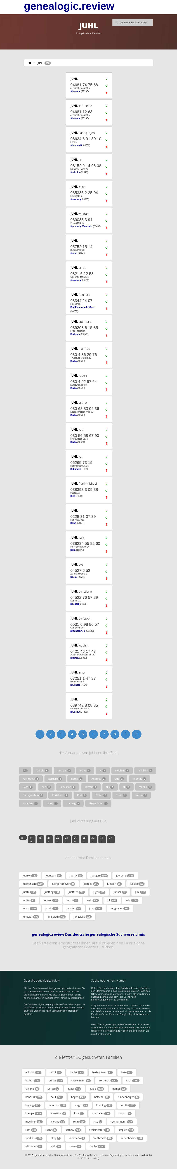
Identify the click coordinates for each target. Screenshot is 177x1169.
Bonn (73, 523)
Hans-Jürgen (98, 803)
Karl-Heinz (31, 779)
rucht (51, 1130)
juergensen (33, 884)
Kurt (81, 795)
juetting (52, 892)
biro (127, 1072)
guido (96, 1089)
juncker (74, 908)
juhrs (72, 900)
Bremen (74, 658)
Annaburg (75, 199)
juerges (91, 884)
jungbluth (57, 916)
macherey (101, 1113)
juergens (125, 875)
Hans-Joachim (33, 795)
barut (56, 1072)
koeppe (33, 1113)
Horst (52, 803)
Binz (72, 496)
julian (30, 908)
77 (110, 839)
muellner (34, 1121)
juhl (40, 63)
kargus (81, 1105)
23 (66, 839)
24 (75, 839)
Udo (119, 779)
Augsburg (75, 280)
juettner (77, 892)
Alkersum (75, 91)
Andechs (75, 172)
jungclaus (83, 916)
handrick (34, 1097)
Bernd (76, 779)
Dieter (101, 795)
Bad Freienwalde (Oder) (82, 307)
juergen (99, 875)
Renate (90, 787)
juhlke (29, 900)
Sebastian (67, 787)
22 (57, 839)
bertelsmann (102, 1072)
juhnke (51, 900)
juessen (114, 884)
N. (126, 787)
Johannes (30, 803)
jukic (93, 900)
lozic (79, 1113)
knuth (128, 1105)
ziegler (97, 1146)
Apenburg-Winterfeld (81, 226)
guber (74, 1089)
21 (49, 839)
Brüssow (75, 712)
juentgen (54, 875)
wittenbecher (132, 1138)
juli (112, 900)
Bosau (73, 577)
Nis (110, 787)
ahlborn (33, 1072)
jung (95, 908)
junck (51, 908)
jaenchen (57, 1105)
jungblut (31, 916)
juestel (137, 884)
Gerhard (55, 779)
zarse (75, 1146)
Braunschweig (77, 631)
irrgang (33, 1105)
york (56, 1146)
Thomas (140, 779)
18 (40, 839)
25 (84, 839)
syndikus (34, 1138)
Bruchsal (75, 685)
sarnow (73, 1130)
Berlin (73, 361)
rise (98, 1121)
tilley (56, 1138)
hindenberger (129, 1097)
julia (132, 900)
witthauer (33, 1146)
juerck (76, 875)
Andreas (98, 779)
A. (103, 770)
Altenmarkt (76, 145)
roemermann (122, 1121)
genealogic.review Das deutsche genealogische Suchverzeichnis (88, 934)
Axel (46, 787)
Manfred (145, 770)
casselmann (81, 1080)
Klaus (85, 770)
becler (77, 1072)
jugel (99, 892)
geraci (53, 1089)
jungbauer (120, 908)
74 (101, 839)
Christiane (60, 795)
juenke (30, 875)
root (31, 1130)
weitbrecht (103, 1138)
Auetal (73, 253)
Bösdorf (74, 604)
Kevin (121, 795)
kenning (104, 1105)
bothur (32, 1080)
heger (78, 1097)
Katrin (141, 795)
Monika (145, 787)
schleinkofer (99, 1130)
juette (29, 892)
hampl (119, 1089)
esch (133, 1080)
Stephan (122, 770)
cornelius (108, 1080)
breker (56, 1080)
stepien (126, 1130)
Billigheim (75, 469)
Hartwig (73, 803)
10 (136, 734)
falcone (32, 1089)
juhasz (120, 892)
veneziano (77, 1138)
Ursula (43, 770)
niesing (58, 1121)
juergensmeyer (63, 884)
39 (92, 839)
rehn (79, 1121)
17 (31, 839)
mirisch (125, 1113)
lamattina (58, 1113)
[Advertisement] (45, 94)
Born (72, 550)
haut (57, 1097)
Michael (64, 770)
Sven (28, 787)
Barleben (75, 334)
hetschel (102, 1097)
